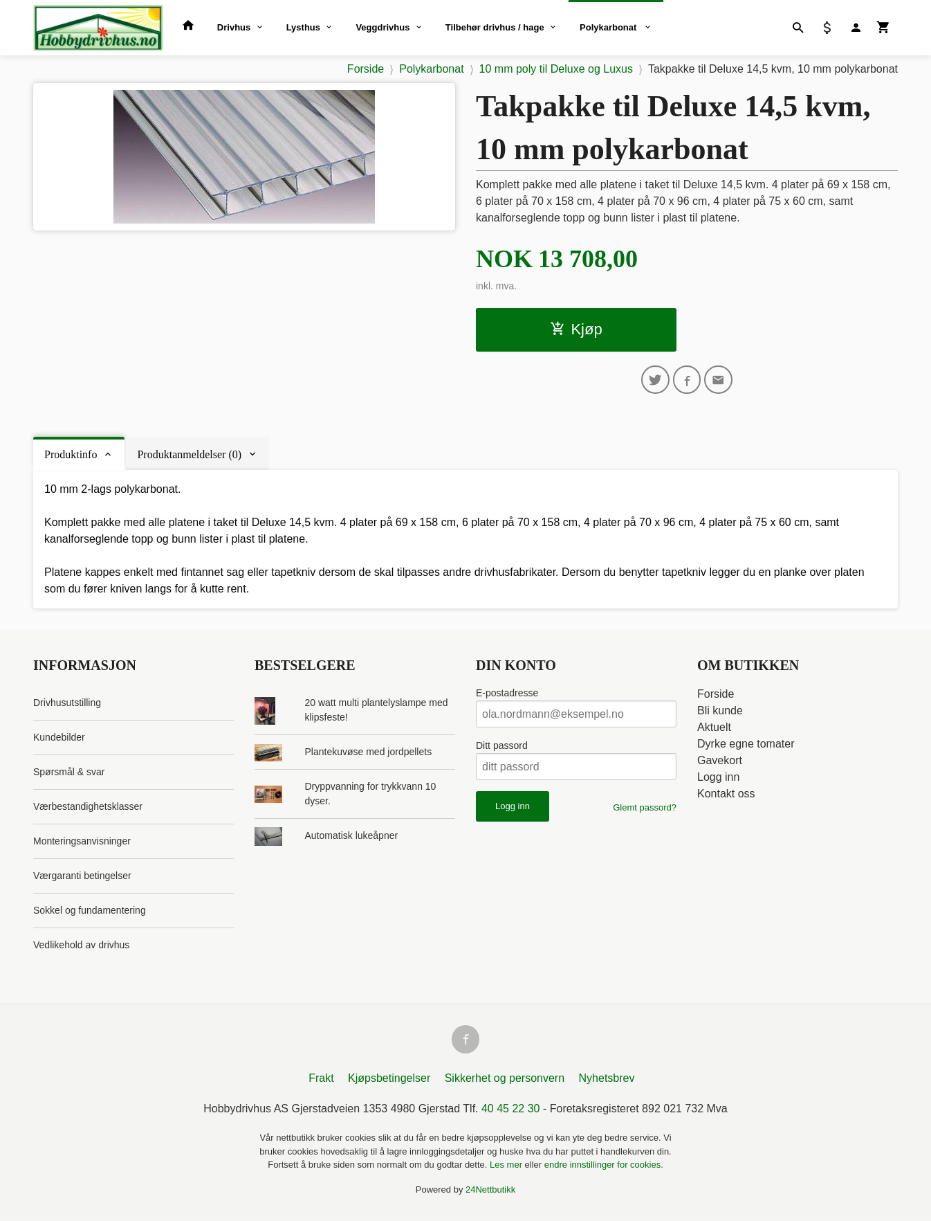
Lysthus (303, 27)
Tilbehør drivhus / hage (494, 27)
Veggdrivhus (382, 27)
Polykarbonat (609, 27)
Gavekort (719, 762)
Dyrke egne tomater (746, 746)
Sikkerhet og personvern (504, 1082)
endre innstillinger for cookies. (603, 1169)
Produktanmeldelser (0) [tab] (189, 456)
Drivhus (233, 27)
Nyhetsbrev (607, 1082)
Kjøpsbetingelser (389, 1082)
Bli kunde (720, 712)
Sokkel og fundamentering (89, 912)
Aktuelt (714, 729)
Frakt (320, 1082)
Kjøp (576, 329)
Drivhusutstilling (67, 704)
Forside (365, 69)
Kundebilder (59, 739)
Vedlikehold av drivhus (81, 946)
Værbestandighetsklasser (87, 808)
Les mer (507, 1169)
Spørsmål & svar (68, 773)
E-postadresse (507, 694)
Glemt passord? (644, 809)
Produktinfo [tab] (70, 456)
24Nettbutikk (490, 1193)
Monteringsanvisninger (82, 843)
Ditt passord (502, 747)
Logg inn (718, 779)
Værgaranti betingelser (82, 877)
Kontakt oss (726, 796)
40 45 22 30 (510, 1113)
